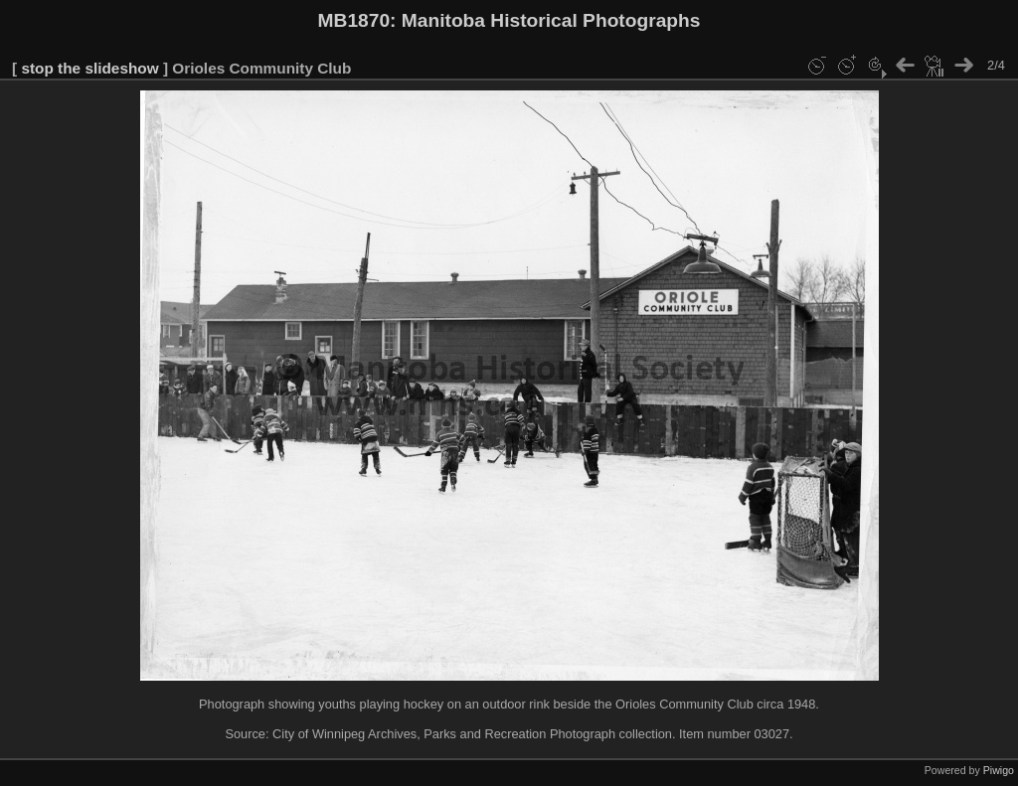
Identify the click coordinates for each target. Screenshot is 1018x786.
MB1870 (354, 20)
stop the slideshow (89, 68)
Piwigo (998, 770)
